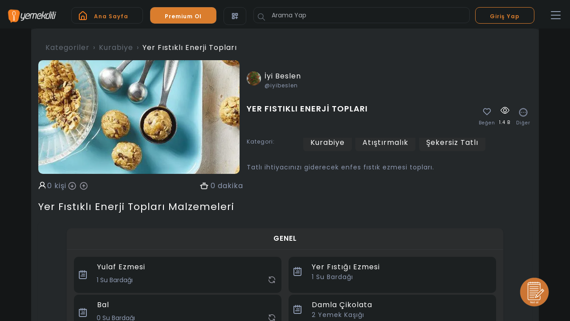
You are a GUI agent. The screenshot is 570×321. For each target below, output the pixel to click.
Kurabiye (116, 47)
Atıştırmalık (385, 142)
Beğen (487, 123)
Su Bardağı (332, 276)
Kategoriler (67, 47)
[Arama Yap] (361, 15)
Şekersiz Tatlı (452, 142)
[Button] (261, 17)
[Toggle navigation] (556, 15)
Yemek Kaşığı (338, 314)
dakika (230, 186)
